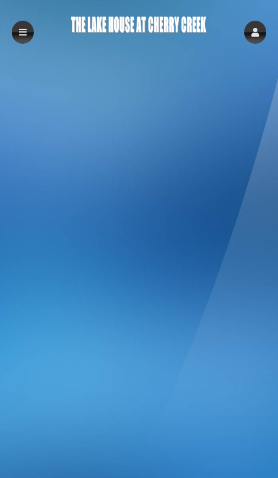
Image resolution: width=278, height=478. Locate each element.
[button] (255, 32)
